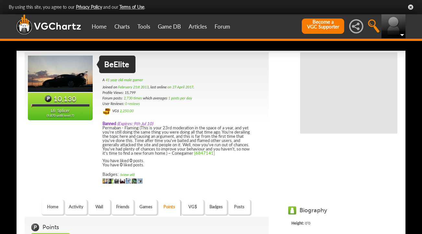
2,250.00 (127, 111)
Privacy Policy (89, 7)
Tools (143, 26)
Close (410, 7)
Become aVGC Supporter (323, 24)
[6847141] (204, 153)
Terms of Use (131, 7)
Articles (198, 26)
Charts (122, 26)
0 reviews (132, 103)
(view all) (127, 175)
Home (99, 26)
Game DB (169, 26)
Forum (222, 26)
